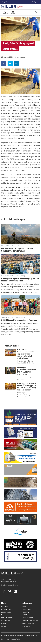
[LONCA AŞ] (20, 544)
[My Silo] (20, 444)
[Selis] (20, 469)
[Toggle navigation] (37, 7)
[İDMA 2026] (20, 417)
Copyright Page (6, 609)
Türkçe (34, 2)
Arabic (19, 2)
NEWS (24, 606)
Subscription (5, 620)
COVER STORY (26, 609)
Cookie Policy (15, 639)
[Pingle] (20, 457)
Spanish (12, 2)
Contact (3, 626)
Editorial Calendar (7, 618)
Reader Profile (6, 612)
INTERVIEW (25, 612)
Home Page (5, 639)
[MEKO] (20, 531)
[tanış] (20, 519)
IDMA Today (26, 626)
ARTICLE (24, 615)
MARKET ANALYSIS (28, 623)
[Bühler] (20, 482)
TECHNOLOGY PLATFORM (30, 620)
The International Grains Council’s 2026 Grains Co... (25, 362)
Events (3, 615)
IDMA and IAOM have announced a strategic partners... (24, 377)
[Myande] (20, 507)
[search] (36, 12)
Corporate (4, 606)
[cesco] (20, 494)
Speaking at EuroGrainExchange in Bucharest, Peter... (24, 395)
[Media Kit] (20, 556)
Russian (27, 2)
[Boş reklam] (20, 432)
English (4, 2)
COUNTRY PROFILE (28, 618)
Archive (3, 623)
